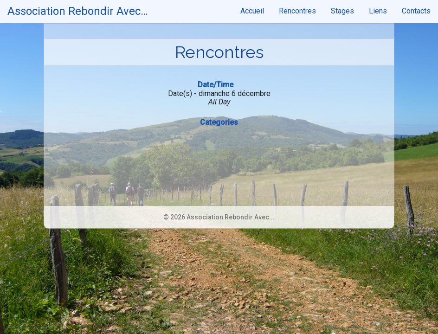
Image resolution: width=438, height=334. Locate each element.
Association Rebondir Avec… (77, 11)
